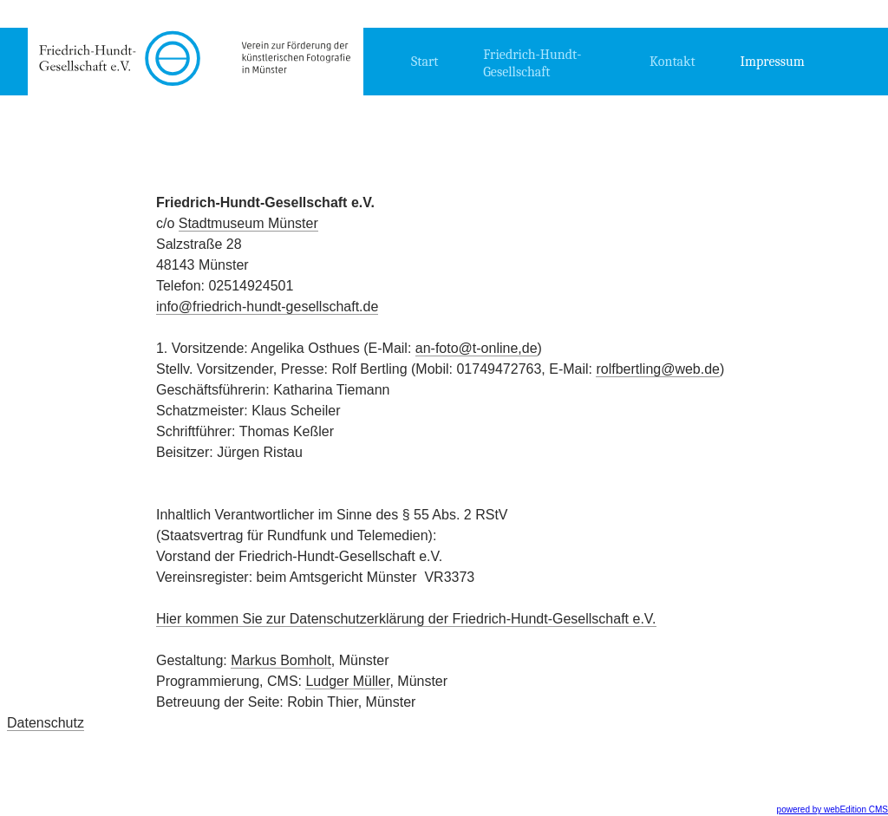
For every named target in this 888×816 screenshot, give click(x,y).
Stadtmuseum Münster (248, 223)
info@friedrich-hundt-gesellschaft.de (267, 306)
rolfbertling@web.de (658, 369)
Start (425, 61)
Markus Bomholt (281, 660)
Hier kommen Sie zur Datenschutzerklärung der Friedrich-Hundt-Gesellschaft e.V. (406, 618)
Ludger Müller (347, 681)
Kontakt (672, 61)
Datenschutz (45, 722)
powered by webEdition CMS (832, 809)
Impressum (773, 61)
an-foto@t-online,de (476, 348)
